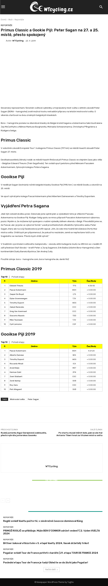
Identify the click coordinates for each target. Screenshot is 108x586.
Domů (3, 19)
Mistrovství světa (17, 399)
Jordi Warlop (15, 381)
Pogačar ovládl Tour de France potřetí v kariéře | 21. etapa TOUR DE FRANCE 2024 (50, 552)
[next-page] (8, 501)
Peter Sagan (33, 399)
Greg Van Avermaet (18, 311)
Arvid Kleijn (14, 368)
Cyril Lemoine (16, 324)
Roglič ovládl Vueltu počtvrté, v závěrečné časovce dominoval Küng (43, 521)
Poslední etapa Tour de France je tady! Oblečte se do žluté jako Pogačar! (45, 562)
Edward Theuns (16, 286)
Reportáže (19, 19)
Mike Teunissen (16, 320)
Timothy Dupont (17, 303)
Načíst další (51, 569)
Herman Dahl (15, 372)
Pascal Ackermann (18, 290)
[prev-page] (3, 501)
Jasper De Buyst (17, 294)
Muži (10, 19)
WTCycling (18, 41)
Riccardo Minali (16, 364)
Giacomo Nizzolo (17, 315)
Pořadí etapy (18, 277)
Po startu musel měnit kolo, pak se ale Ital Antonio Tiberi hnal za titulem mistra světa (79, 434)
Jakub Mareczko (17, 307)
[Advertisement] (51, 71)
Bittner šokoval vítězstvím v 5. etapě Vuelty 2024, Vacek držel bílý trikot (52, 490)
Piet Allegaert (16, 389)
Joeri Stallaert (16, 376)
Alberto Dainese (17, 355)
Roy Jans (14, 385)
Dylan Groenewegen (18, 298)
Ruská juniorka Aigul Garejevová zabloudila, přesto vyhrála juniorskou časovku (24, 434)
